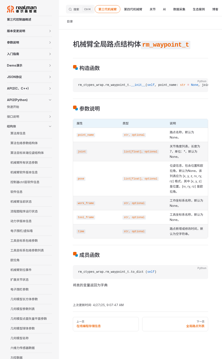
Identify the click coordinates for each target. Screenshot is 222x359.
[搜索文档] (80, 9)
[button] (29, 31)
